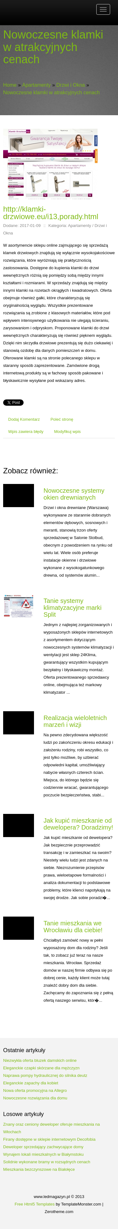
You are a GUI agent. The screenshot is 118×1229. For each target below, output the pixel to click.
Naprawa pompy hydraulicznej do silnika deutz (45, 1075)
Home (10, 85)
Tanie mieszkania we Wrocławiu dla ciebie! (73, 926)
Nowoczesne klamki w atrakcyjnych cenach (51, 92)
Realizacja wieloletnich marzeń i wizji (75, 721)
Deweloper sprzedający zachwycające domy (43, 1146)
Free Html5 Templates (35, 1204)
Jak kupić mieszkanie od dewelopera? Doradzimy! (78, 824)
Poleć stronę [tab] (61, 419)
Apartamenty (36, 85)
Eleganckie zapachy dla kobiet (30, 1083)
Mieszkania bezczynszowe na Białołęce (39, 1169)
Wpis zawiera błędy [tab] (25, 431)
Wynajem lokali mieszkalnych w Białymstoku (43, 1154)
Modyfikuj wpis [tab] (67, 431)
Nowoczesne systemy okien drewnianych (73, 494)
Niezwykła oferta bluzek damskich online (39, 1060)
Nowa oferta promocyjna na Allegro (35, 1090)
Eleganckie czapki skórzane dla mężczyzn (41, 1068)
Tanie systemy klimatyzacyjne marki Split (72, 607)
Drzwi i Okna (70, 85)
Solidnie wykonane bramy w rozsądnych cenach (46, 1162)
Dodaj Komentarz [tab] (24, 419)
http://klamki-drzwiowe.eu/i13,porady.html (50, 213)
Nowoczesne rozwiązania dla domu (35, 1098)
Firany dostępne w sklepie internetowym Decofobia (49, 1139)
